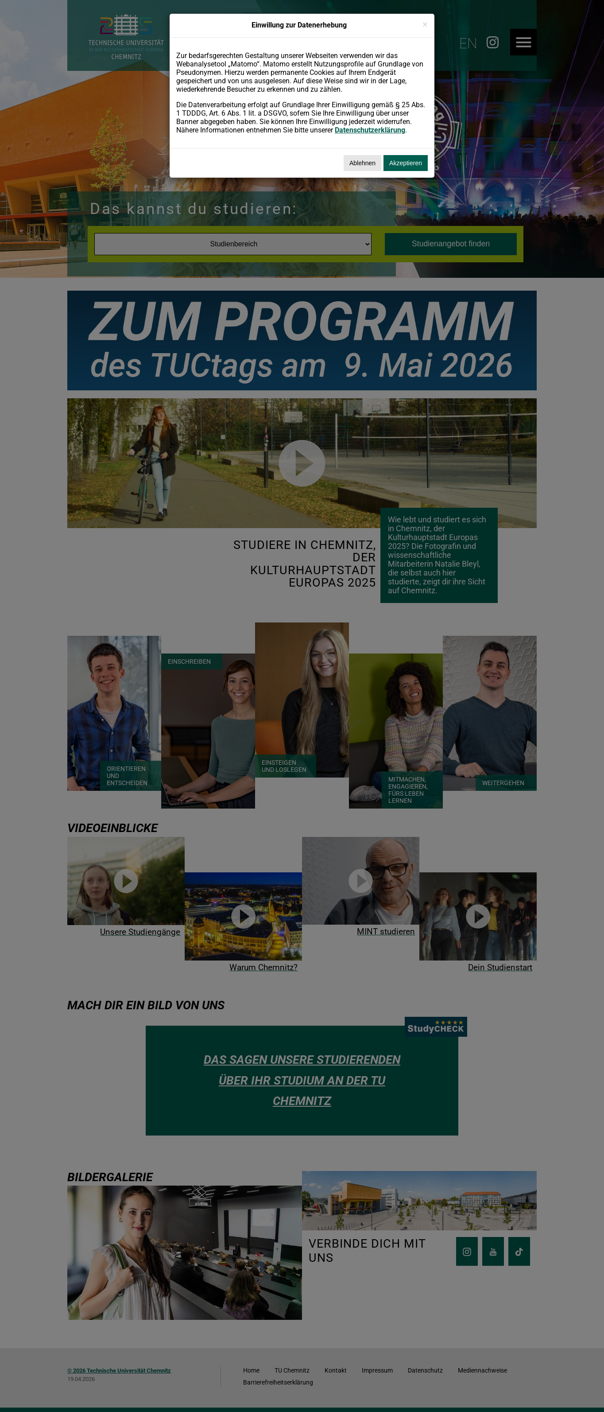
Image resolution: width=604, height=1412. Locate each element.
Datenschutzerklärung (370, 130)
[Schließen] (425, 24)
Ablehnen (362, 163)
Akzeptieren (405, 163)
